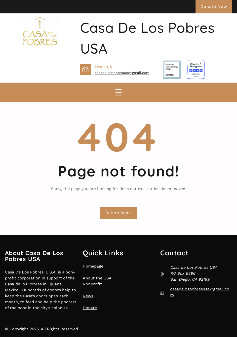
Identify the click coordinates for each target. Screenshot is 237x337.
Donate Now (213, 6)
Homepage (93, 266)
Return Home (119, 212)
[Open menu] (118, 92)
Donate (90, 307)
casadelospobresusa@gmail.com (122, 73)
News (88, 296)
